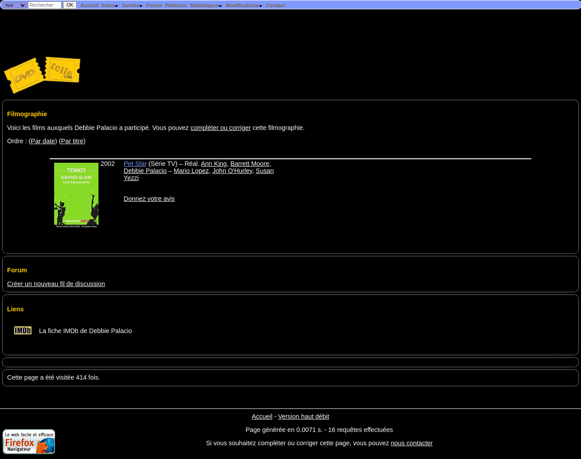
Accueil (89, 5)
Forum (154, 5)
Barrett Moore (249, 163)
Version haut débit (303, 416)
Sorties (132, 5)
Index (110, 5)
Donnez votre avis (149, 198)
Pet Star (135, 163)
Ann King (214, 163)
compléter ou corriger (221, 127)
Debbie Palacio (145, 170)
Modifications (244, 5)
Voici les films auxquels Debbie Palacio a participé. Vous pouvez (99, 127)
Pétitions (176, 5)
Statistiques (206, 5)
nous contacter (411, 443)
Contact (275, 5)
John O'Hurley (232, 170)
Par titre (72, 141)
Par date (43, 141)
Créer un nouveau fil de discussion (56, 283)
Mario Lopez (191, 170)
